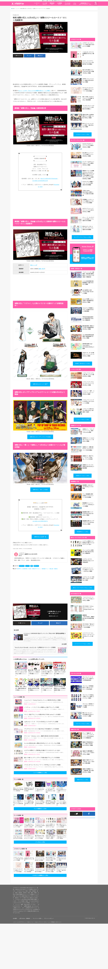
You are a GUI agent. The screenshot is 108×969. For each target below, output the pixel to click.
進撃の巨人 (36, 565)
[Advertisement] (25, 69)
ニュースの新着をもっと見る (40, 772)
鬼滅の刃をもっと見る (82, 779)
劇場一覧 (41, 268)
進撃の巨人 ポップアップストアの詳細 (40, 436)
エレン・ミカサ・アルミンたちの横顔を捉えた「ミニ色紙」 (34, 90)
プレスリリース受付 (37, 918)
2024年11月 (21, 565)
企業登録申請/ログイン (85, 4)
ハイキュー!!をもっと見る (82, 419)
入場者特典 (24, 568)
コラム (74, 4)
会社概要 (15, 918)
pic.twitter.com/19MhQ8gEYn (40, 521)
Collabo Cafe (17, 4)
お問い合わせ (27, 906)
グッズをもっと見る (40, 842)
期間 (32, 565)
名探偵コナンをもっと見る (82, 475)
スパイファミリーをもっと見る (82, 643)
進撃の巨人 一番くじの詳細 (40, 489)
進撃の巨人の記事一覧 (40, 536)
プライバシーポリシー (49, 918)
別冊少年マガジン (36, 568)
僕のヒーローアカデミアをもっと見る (82, 587)
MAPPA (19, 568)
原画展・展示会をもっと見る (82, 363)
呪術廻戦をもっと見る (82, 531)
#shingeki (54, 178)
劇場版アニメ (45, 568)
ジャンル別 (44, 4)
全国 (30, 568)
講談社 (56, 568)
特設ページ (33, 265)
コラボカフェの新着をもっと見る (40, 875)
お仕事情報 (59, 4)
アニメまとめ (67, 4)
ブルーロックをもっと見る (82, 723)
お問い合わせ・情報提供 (24, 918)
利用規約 (53, 922)
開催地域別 (52, 4)
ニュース (27, 565)
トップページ (36, 4)
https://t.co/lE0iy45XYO (46, 178)
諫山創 (51, 568)
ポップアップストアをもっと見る (82, 237)
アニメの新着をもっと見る (40, 808)
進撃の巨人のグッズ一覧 (39, 384)
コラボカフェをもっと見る (82, 134)
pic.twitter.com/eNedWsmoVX (40, 180)
